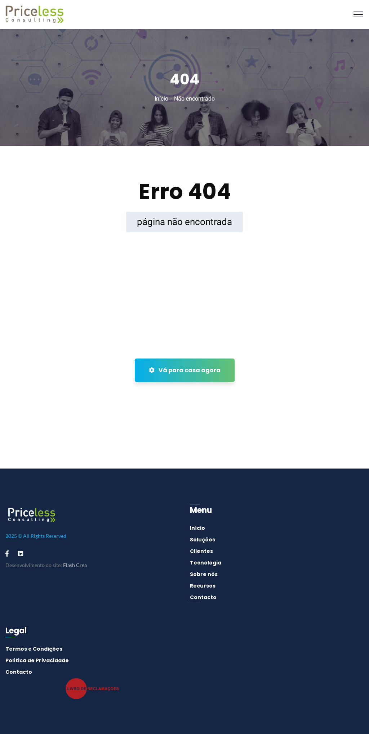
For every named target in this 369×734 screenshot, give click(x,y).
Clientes (201, 551)
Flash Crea (75, 565)
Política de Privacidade (37, 660)
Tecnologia (205, 562)
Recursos (202, 585)
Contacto (203, 597)
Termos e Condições (33, 648)
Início (161, 98)
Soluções (202, 539)
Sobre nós (204, 574)
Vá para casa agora (185, 370)
